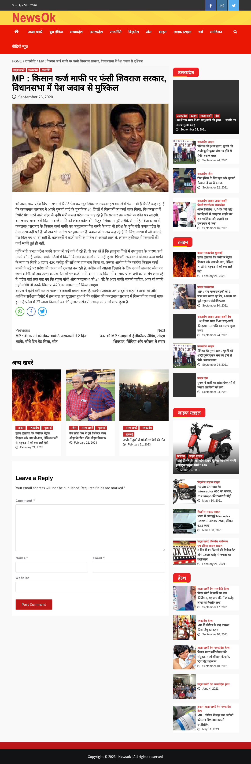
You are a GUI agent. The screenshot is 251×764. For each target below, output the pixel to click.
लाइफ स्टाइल (182, 32)
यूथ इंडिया (56, 32)
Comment (25, 500)
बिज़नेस (133, 32)
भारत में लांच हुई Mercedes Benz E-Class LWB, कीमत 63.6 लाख (215, 520)
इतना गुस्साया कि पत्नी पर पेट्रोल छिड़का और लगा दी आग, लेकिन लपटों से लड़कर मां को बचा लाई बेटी (36, 438)
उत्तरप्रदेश (96, 32)
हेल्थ (226, 588)
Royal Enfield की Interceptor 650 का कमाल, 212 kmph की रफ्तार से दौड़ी (214, 491)
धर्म (200, 32)
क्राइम (162, 32)
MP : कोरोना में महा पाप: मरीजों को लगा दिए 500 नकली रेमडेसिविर (215, 720)
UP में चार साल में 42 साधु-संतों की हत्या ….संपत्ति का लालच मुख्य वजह (216, 325)
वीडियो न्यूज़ (20, 47)
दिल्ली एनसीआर (205, 205)
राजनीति (115, 32)
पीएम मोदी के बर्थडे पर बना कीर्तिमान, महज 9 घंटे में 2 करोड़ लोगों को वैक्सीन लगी (215, 597)
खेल (148, 32)
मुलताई (48, 428)
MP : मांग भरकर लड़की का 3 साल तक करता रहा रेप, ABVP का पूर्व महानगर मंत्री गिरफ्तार (216, 296)
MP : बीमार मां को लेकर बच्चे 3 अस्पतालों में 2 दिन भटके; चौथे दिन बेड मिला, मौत (52, 336)
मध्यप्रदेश (76, 32)
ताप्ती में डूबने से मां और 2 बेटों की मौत (144, 440)
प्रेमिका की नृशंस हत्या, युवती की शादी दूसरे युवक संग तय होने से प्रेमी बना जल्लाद (215, 151)
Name (21, 558)
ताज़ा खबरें (35, 32)
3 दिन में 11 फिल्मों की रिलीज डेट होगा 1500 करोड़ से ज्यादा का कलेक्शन (216, 554)
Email (99, 558)
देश (217, 116)
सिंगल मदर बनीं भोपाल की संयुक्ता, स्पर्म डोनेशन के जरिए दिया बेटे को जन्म (213, 656)
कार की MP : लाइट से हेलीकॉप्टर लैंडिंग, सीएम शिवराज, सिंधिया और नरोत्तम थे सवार (127, 336)
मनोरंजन (216, 32)
